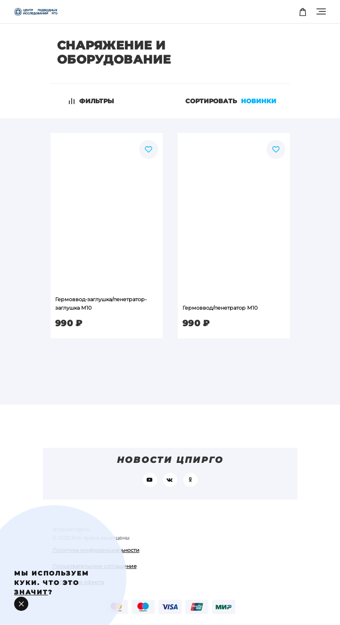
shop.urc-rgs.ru (71, 529)
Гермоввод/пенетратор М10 (219, 307)
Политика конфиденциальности (96, 550)
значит (31, 592)
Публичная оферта (78, 582)
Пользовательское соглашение (94, 566)
